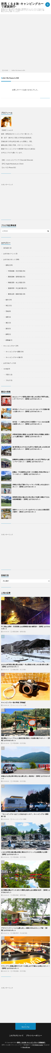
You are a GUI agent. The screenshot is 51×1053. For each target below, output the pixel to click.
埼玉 (7, 305)
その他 (5, 369)
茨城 (7, 311)
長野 (7, 317)
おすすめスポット (9, 259)
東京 (7, 323)
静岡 (7, 334)
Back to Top (25, 1027)
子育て (8, 375)
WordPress (26, 1047)
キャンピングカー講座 (13, 351)
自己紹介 (6, 248)
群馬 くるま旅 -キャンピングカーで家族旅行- (22, 5)
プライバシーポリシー (34, 1035)
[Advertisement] (25, 41)
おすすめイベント (9, 254)
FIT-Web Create (37, 1045)
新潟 (7, 328)
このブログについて (16, 1035)
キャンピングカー (9, 346)
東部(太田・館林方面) (15, 294)
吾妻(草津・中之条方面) (16, 288)
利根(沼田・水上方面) (15, 282)
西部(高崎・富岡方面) (15, 277)
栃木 (7, 300)
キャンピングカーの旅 (13, 357)
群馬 (7, 265)
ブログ (8, 380)
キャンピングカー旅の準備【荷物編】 (13, 702)
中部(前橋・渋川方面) (15, 271)
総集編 (8, 340)
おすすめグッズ (8, 363)
